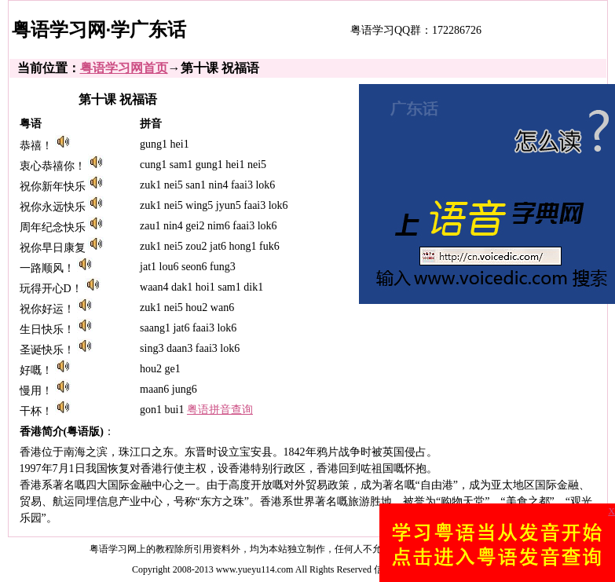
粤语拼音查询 (220, 409)
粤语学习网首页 (124, 68)
